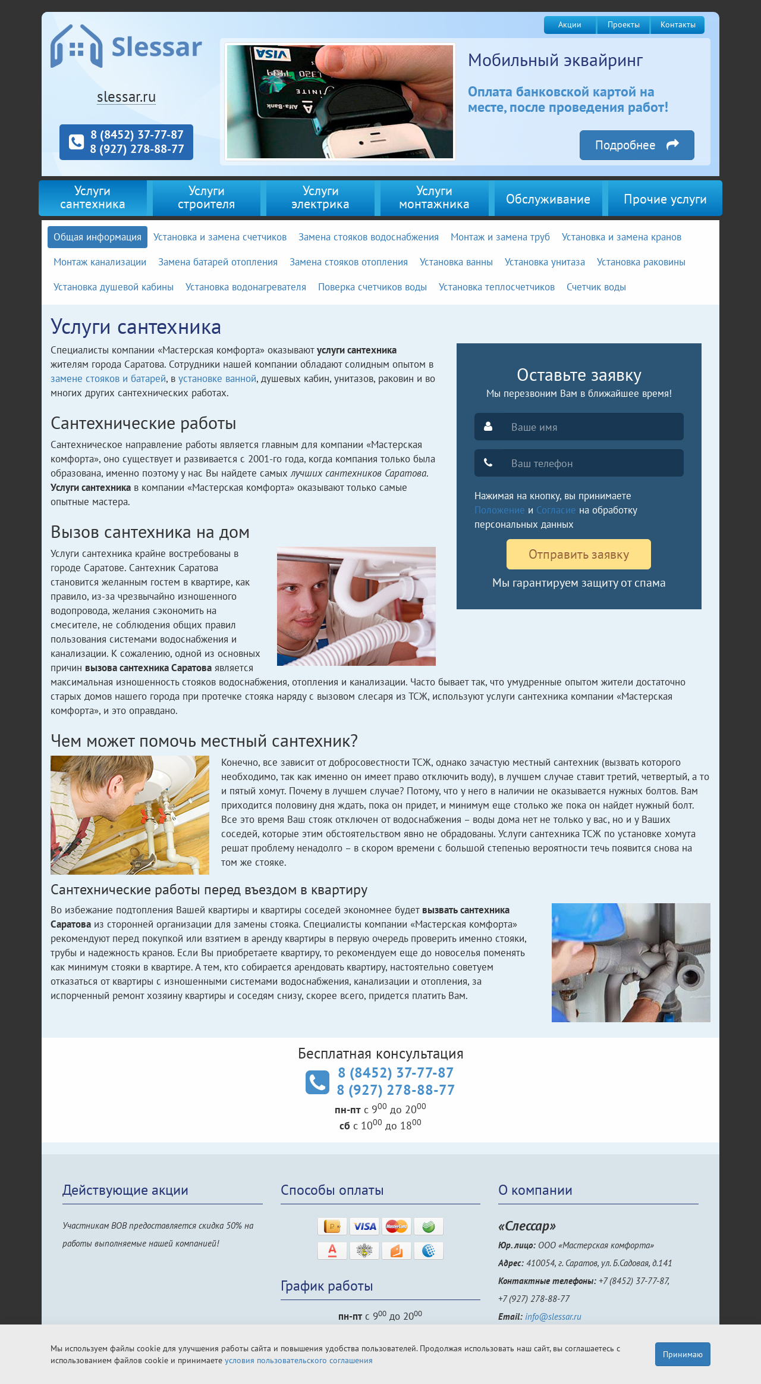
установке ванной (217, 378)
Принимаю (683, 1354)
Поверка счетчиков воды (372, 286)
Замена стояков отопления (349, 261)
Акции (569, 24)
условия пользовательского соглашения (299, 1360)
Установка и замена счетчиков (220, 236)
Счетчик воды (596, 286)
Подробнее (637, 138)
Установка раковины (641, 261)
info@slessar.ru (553, 1316)
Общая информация (97, 236)
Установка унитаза (545, 261)
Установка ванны (456, 261)
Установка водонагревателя (245, 286)
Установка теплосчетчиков (497, 286)
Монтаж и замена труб (500, 236)
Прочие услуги (665, 198)
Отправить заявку (579, 554)
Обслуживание (548, 198)
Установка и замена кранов (621, 236)
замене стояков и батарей (108, 378)
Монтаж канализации (100, 261)
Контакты (678, 24)
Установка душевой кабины (114, 286)
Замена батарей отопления (218, 261)
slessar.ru (126, 96)
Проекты (624, 24)
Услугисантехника (92, 196)
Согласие (556, 509)
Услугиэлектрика (320, 196)
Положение (499, 509)
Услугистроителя (206, 196)
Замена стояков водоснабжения (368, 236)
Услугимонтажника (434, 196)
